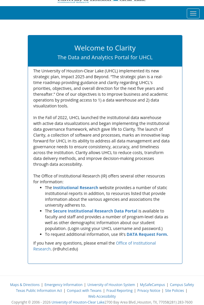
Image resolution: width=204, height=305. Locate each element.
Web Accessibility (102, 296)
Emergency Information (63, 284)
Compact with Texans (84, 290)
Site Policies (174, 290)
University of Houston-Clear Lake (78, 302)
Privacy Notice (148, 290)
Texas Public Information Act (39, 290)
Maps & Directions (24, 284)
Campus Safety (182, 284)
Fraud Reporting (120, 290)
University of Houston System (111, 284)
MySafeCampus (152, 284)
